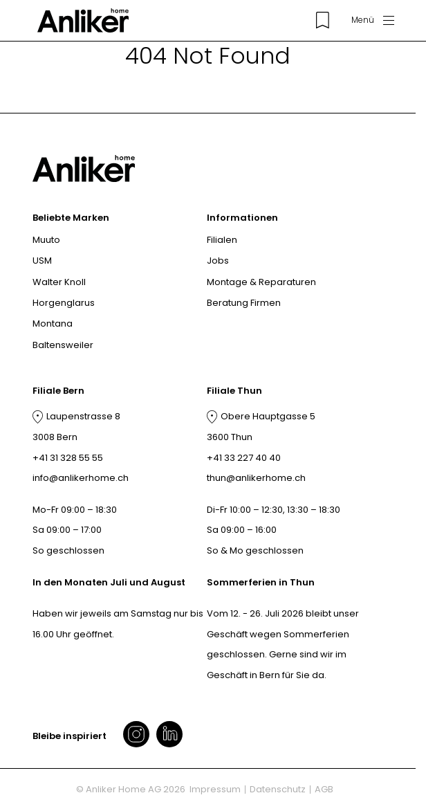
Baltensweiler (63, 345)
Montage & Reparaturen (261, 282)
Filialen (222, 239)
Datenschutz (278, 789)
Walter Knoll (59, 282)
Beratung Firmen (244, 302)
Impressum (215, 789)
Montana (53, 323)
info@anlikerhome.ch (81, 477)
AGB (324, 789)
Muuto (46, 239)
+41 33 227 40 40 (244, 457)
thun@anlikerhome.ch (256, 477)
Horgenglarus (64, 302)
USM (42, 260)
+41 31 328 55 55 (68, 457)
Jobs (218, 260)
